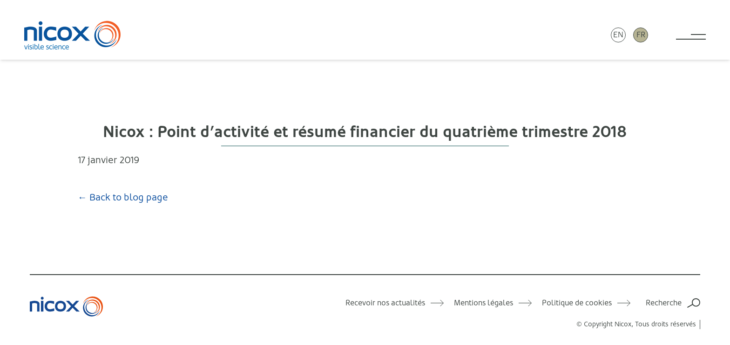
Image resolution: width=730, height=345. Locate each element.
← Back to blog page (123, 197)
